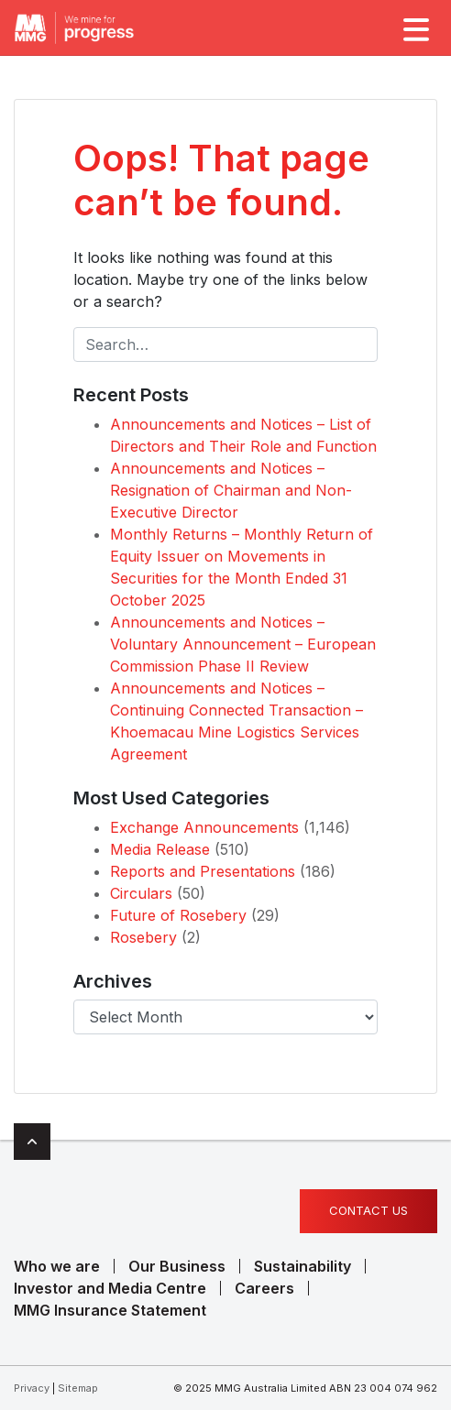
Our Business (177, 1266)
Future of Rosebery (178, 915)
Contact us (368, 1210)
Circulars (141, 893)
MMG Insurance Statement (110, 1310)
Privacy (32, 1388)
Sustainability (302, 1266)
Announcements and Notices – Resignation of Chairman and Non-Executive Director (231, 490)
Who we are (57, 1266)
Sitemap (78, 1388)
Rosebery (143, 937)
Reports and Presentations (202, 871)
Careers (264, 1288)
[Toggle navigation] (414, 27)
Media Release (160, 849)
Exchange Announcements (204, 827)
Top (32, 1141)
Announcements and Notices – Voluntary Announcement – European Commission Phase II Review (243, 644)
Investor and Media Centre (110, 1288)
